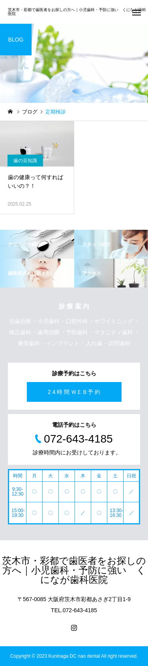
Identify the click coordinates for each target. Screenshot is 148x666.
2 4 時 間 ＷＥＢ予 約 (74, 392)
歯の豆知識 (25, 160)
